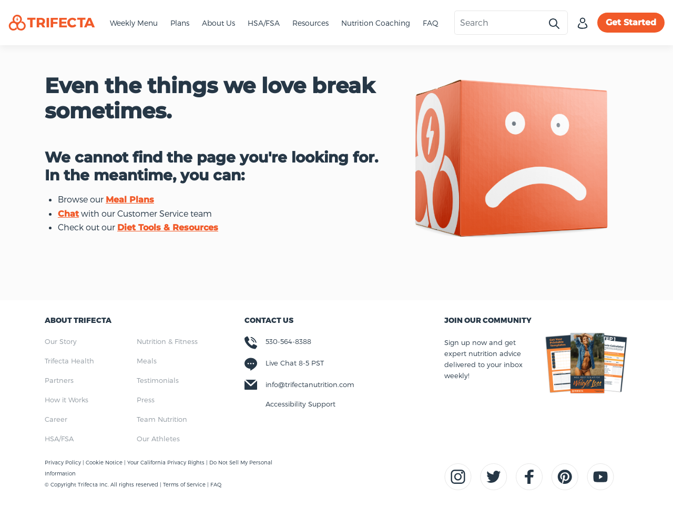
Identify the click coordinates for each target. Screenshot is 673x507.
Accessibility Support (300, 404)
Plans (179, 22)
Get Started (631, 22)
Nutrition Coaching (375, 22)
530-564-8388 (288, 341)
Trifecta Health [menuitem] (69, 361)
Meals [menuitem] (147, 361)
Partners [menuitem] (59, 380)
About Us (218, 22)
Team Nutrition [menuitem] (162, 419)
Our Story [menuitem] (61, 341)
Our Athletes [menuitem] (158, 438)
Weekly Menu (134, 22)
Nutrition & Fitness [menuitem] (167, 341)
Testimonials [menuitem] (158, 380)
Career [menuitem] (56, 419)
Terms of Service (184, 484)
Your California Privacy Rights (166, 462)
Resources (310, 22)
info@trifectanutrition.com (310, 384)
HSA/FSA (264, 22)
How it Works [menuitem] (66, 400)
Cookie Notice (105, 462)
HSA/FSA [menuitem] (59, 438)
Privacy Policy (64, 462)
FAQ (431, 22)
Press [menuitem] (146, 400)
